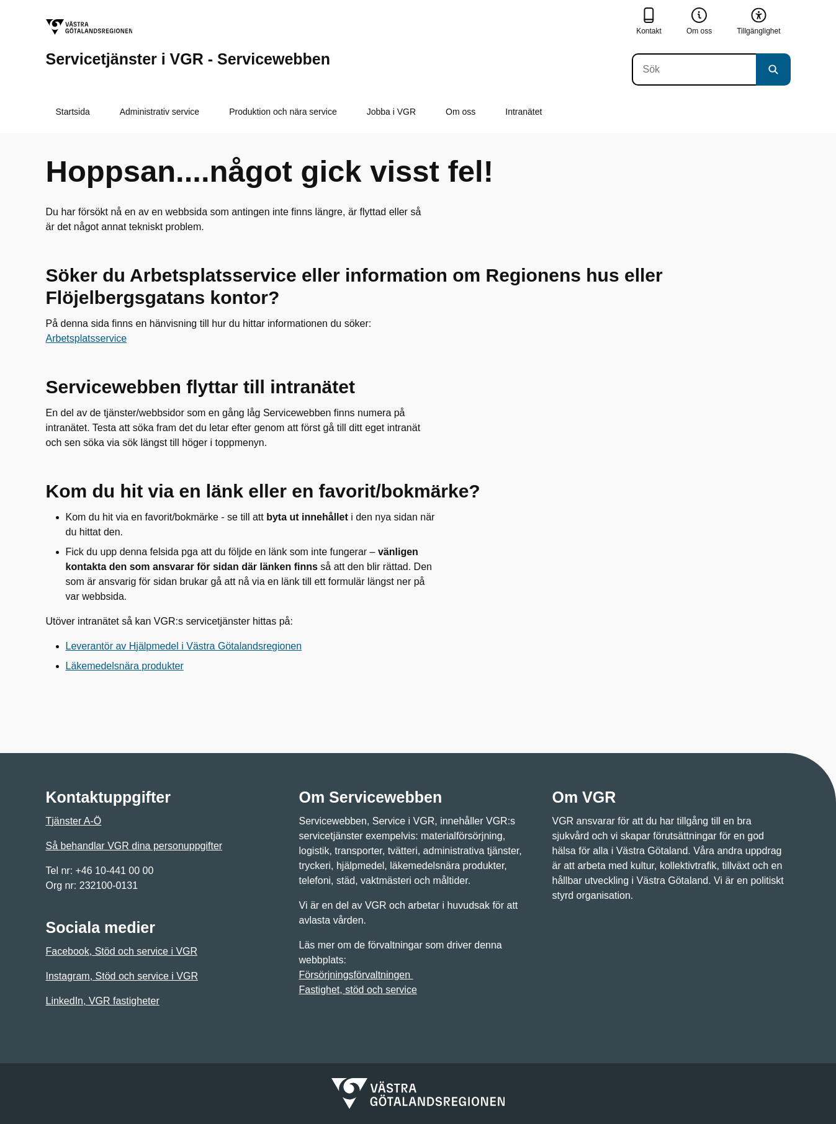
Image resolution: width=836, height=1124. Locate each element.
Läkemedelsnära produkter (125, 666)
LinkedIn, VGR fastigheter (103, 1001)
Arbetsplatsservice (86, 338)
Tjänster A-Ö (74, 821)
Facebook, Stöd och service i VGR (122, 951)
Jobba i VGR (391, 112)
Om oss (460, 112)
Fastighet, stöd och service (358, 989)
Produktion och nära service (283, 112)
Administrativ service (159, 112)
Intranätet (523, 112)
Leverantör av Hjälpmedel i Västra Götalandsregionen (184, 646)
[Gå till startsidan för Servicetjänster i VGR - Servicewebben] (188, 43)
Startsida (73, 112)
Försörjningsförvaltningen (356, 975)
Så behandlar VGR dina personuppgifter (134, 846)
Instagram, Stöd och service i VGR (122, 976)
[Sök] (694, 69)
